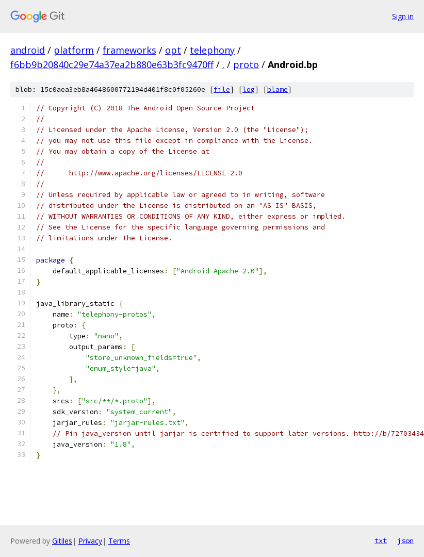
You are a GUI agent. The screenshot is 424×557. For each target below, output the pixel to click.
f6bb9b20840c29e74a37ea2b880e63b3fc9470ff (112, 64)
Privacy (90, 541)
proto (246, 64)
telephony (212, 50)
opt (173, 50)
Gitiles (62, 541)
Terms (119, 541)
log (248, 89)
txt (380, 540)
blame (277, 89)
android (27, 50)
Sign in (403, 16)
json (405, 540)
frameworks (129, 50)
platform (74, 50)
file (222, 89)
